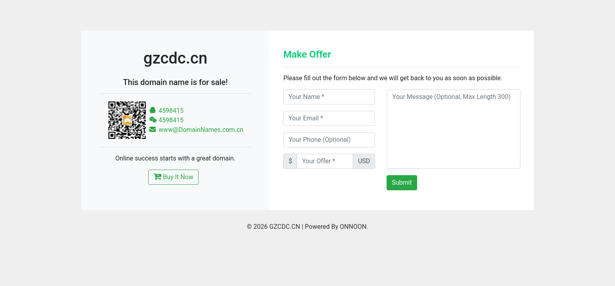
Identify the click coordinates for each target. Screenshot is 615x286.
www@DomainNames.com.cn (196, 129)
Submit (402, 182)
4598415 (166, 110)
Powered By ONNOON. (336, 226)
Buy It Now (173, 176)
